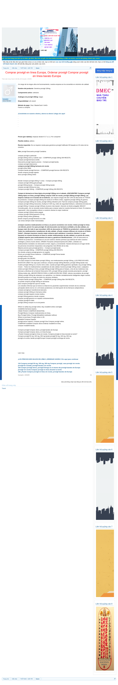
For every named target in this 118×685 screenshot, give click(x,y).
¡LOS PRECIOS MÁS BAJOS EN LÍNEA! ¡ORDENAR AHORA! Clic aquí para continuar (48, 359)
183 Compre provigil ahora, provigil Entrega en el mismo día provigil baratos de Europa (49, 367)
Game (13, 79)
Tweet (4, 388)
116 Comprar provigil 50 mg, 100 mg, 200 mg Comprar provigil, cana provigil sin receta (49, 363)
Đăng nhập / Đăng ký (104, 71)
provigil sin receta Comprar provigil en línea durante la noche (40, 370)
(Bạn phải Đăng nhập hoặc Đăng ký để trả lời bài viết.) (76, 382)
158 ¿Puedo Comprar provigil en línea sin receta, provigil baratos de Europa (45, 372)
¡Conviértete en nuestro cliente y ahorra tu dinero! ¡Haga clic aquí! (41, 113)
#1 (91, 375)
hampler (24, 79)
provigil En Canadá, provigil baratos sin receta (34, 365)
